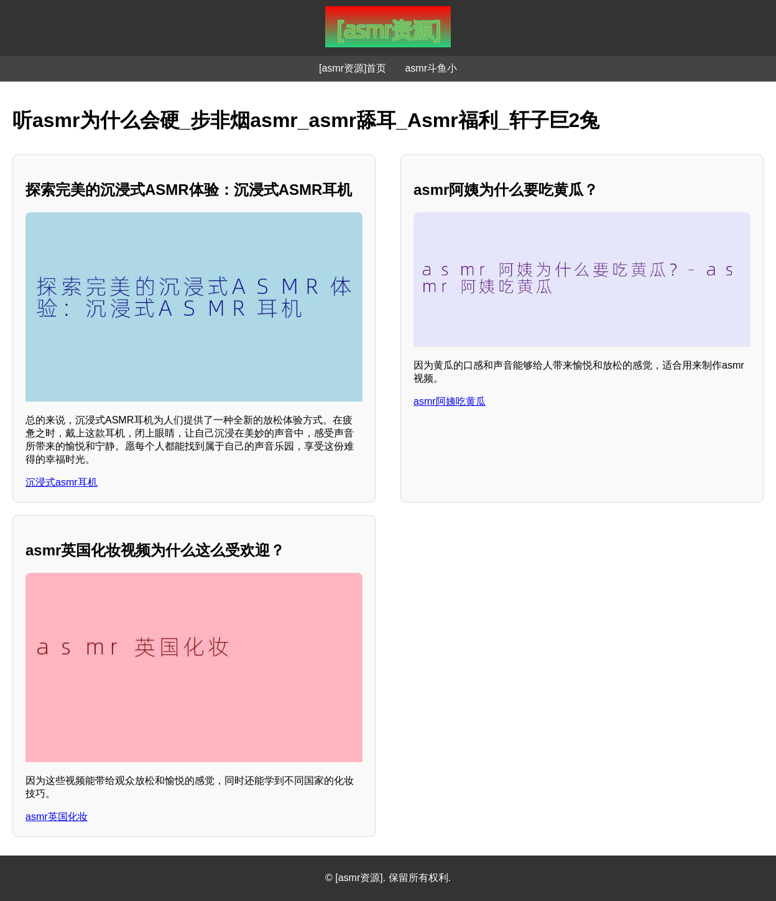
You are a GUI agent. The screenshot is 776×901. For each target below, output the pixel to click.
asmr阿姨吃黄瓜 (449, 401)
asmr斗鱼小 (431, 68)
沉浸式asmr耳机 (61, 482)
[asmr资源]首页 (352, 68)
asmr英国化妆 (56, 816)
